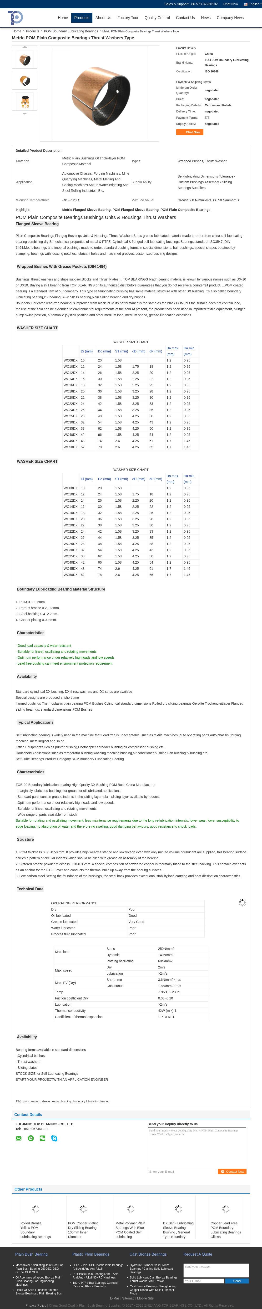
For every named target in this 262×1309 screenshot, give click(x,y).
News (206, 18)
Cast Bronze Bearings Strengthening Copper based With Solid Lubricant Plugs (153, 1290)
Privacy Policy (35, 1305)
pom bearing (31, 1101)
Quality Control (157, 18)
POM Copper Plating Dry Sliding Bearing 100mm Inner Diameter (83, 1230)
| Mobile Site (144, 1298)
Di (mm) (87, 351)
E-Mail (115, 1298)
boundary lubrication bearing (91, 1101)
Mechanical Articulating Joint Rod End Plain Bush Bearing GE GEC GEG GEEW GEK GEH (39, 1268)
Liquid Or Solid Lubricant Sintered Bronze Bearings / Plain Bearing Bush (39, 1291)
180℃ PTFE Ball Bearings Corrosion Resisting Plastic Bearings (96, 1284)
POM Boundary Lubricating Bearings (71, 31)
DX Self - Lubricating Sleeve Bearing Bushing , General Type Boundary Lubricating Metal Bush (178, 1234)
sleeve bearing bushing (56, 1101)
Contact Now (232, 1171)
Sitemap (128, 1298)
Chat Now (230, 4)
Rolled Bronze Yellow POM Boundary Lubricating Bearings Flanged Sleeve (35, 1232)
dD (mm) (138, 351)
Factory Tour (128, 18)
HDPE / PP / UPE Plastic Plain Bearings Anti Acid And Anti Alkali (98, 1266)
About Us (103, 18)
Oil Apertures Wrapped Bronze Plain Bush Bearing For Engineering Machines (38, 1281)
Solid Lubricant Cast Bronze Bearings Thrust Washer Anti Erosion (153, 1279)
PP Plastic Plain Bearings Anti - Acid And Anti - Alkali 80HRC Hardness (95, 1275)
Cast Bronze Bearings (148, 1254)
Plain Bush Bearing (31, 1254)
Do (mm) (104, 351)
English (255, 4)
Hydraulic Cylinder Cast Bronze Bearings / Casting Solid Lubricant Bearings (151, 1268)
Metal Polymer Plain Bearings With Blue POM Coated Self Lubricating (130, 1230)
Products (81, 18)
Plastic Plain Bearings (90, 1254)
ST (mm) (121, 351)
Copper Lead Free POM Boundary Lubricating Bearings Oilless (226, 1230)
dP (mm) (156, 351)
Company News (230, 18)
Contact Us (185, 18)
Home (63, 18)
